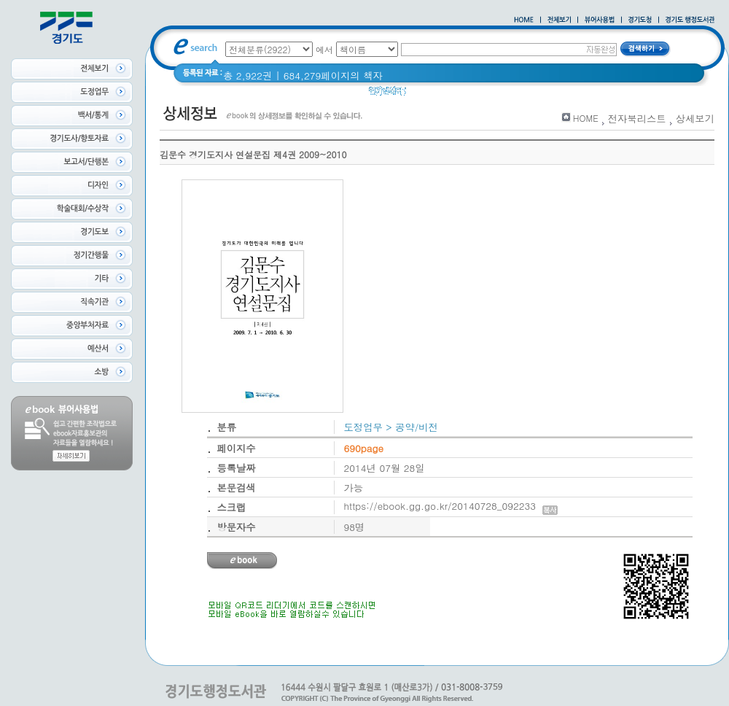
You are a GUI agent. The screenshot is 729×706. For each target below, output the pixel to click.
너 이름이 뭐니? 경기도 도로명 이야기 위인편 (546, 94)
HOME (586, 118)
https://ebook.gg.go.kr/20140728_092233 (451, 506)
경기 (425, 94)
